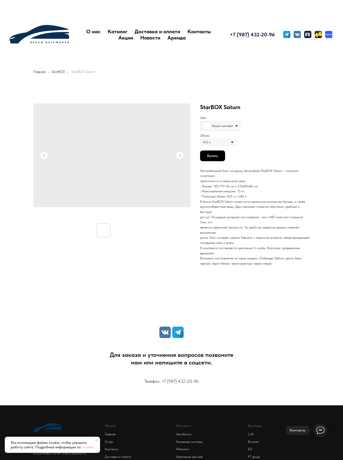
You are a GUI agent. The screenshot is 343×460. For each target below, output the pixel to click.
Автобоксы (183, 434)
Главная (39, 71)
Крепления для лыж (189, 457)
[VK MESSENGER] (297, 34)
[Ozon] (328, 34)
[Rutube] (307, 34)
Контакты (199, 31)
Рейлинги (182, 449)
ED (250, 449)
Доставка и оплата (157, 31)
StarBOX (59, 71)
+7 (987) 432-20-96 (252, 34)
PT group (254, 457)
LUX (251, 434)
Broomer (253, 442)
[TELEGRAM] (286, 34)
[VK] (165, 332)
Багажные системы (189, 442)
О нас (93, 31)
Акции (125, 37)
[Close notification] (96, 440)
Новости (150, 37)
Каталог (117, 31)
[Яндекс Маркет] (318, 34)
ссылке (87, 447)
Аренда (176, 37)
